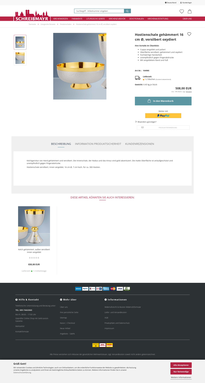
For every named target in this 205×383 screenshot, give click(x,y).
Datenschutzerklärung (22, 372)
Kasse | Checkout (67, 323)
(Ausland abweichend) (163, 79)
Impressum (109, 328)
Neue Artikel (65, 328)
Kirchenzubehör (117, 18)
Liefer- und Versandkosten (116, 312)
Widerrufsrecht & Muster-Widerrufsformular (123, 307)
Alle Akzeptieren (181, 365)
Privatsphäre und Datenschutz (117, 323)
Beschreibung (61, 144)
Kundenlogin (186, 2)
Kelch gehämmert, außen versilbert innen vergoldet (34, 250)
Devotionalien (136, 18)
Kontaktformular (22, 331)
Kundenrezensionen (139, 144)
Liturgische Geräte (95, 18)
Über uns (187, 18)
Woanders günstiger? (147, 122)
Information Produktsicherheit (98, 144)
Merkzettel (19, 326)
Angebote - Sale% (67, 333)
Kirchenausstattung (158, 18)
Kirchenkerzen (60, 18)
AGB (106, 317)
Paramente (77, 18)
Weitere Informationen (181, 377)
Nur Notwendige (181, 371)
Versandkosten (118, 354)
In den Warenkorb (160, 101)
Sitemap (63, 317)
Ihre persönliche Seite (69, 312)
